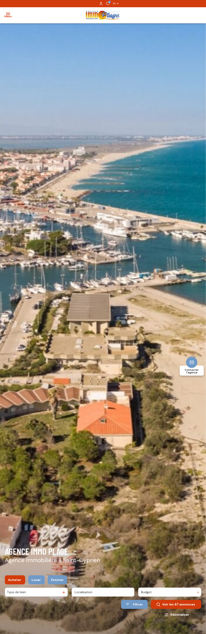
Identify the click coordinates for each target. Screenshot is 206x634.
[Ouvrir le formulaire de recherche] (134, 608)
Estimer (57, 584)
